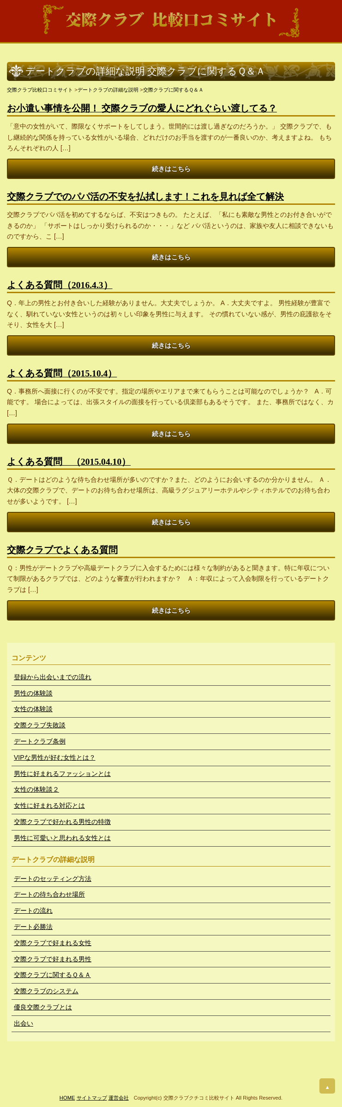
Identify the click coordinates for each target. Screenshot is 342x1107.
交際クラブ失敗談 (40, 725)
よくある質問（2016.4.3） (60, 285)
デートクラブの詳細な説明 (108, 89)
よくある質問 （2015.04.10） (69, 462)
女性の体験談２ (36, 789)
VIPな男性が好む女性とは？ (55, 757)
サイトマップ (92, 1098)
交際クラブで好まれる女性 (52, 943)
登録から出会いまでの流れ (52, 677)
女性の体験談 (33, 709)
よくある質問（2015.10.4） (62, 373)
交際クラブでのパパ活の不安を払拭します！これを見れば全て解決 (145, 197)
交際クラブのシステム (46, 991)
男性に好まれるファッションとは (62, 773)
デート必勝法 (33, 926)
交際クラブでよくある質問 (62, 550)
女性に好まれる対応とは (49, 805)
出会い (23, 1023)
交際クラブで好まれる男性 (52, 959)
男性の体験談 (33, 693)
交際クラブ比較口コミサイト (40, 89)
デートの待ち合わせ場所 (49, 894)
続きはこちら (171, 168)
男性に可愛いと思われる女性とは (62, 838)
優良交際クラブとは (43, 1007)
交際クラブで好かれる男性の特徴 (62, 821)
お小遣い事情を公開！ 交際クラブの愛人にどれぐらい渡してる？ (142, 108)
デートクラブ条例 (40, 741)
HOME (67, 1098)
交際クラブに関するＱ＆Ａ (173, 89)
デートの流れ (33, 910)
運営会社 (118, 1098)
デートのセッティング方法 (52, 878)
